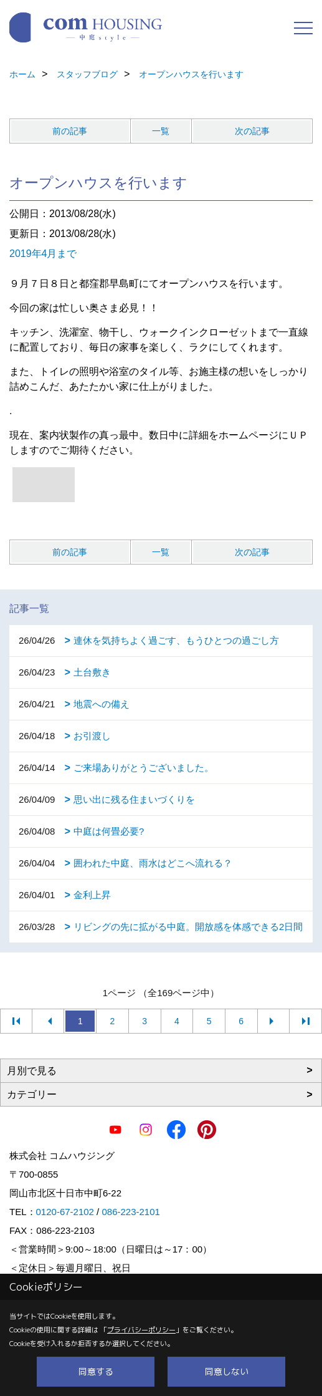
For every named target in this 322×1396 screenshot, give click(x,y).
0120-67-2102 (65, 1211)
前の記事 (69, 131)
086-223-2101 (130, 1211)
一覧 (160, 131)
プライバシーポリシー (141, 1330)
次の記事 (252, 131)
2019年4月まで (43, 253)
